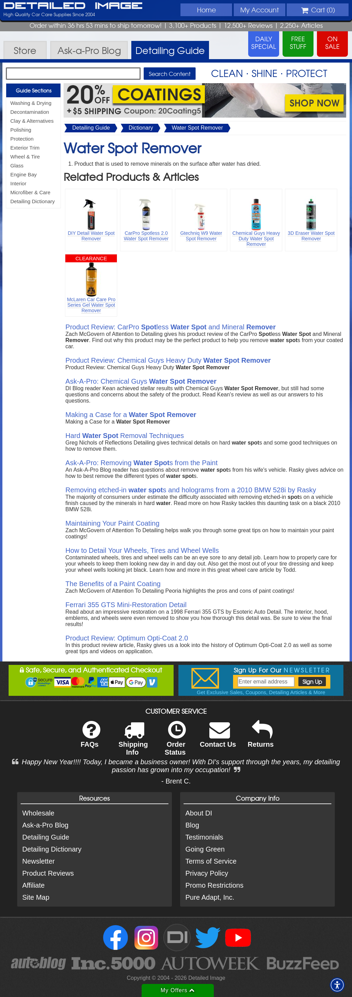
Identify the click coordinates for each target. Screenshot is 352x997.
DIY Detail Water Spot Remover (91, 235)
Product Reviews (48, 873)
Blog (192, 825)
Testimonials (204, 837)
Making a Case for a (130, 414)
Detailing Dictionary (32, 201)
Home (206, 9)
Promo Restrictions (214, 885)
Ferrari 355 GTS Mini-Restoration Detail (125, 605)
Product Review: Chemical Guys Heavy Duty (168, 360)
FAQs (90, 738)
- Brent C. (176, 781)
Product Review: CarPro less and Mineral (170, 327)
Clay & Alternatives (32, 121)
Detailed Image (73, 6)
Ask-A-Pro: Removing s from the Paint (141, 463)
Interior (18, 183)
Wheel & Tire (25, 157)
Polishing (20, 130)
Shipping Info (133, 742)
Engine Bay (23, 174)
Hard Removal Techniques (124, 435)
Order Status (175, 742)
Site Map (36, 897)
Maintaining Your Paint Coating (112, 523)
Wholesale (38, 813)
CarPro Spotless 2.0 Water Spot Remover (146, 235)
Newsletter (38, 861)
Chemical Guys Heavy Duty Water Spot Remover (256, 238)
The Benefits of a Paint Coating (113, 584)
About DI (198, 813)
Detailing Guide (91, 128)
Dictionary (141, 128)
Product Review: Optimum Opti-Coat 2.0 (126, 638)
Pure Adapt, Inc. (209, 897)
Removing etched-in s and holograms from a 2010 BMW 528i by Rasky (190, 490)
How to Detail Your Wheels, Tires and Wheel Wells (142, 550)
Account (259, 9)
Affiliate (33, 885)
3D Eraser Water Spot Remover (311, 235)
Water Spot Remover (197, 128)
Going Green (205, 849)
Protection (22, 139)
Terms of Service (210, 861)
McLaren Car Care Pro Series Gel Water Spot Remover (91, 305)
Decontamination (29, 112)
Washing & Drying (31, 103)
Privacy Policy (206, 873)
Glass (16, 165)
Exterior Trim (25, 148)
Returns (261, 738)
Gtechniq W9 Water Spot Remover (201, 235)
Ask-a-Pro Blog (45, 825)
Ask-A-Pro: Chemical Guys (140, 381)
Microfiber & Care (30, 192)
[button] (337, 985)
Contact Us (218, 738)
